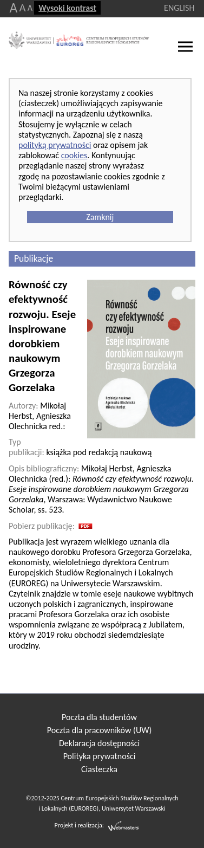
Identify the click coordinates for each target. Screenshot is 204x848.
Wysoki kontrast (67, 8)
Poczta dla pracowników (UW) (99, 730)
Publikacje (33, 258)
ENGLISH (179, 8)
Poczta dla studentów (99, 717)
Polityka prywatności (99, 756)
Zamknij (100, 217)
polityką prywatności (54, 145)
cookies (74, 155)
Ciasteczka (99, 769)
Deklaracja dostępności (99, 743)
